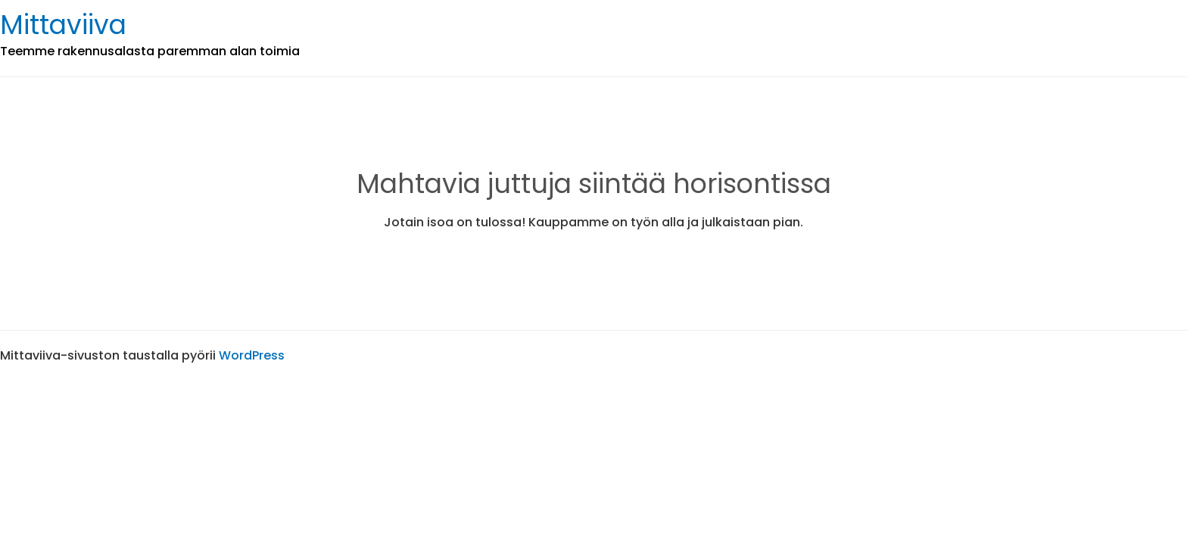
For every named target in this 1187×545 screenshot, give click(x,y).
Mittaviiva (63, 24)
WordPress (252, 355)
